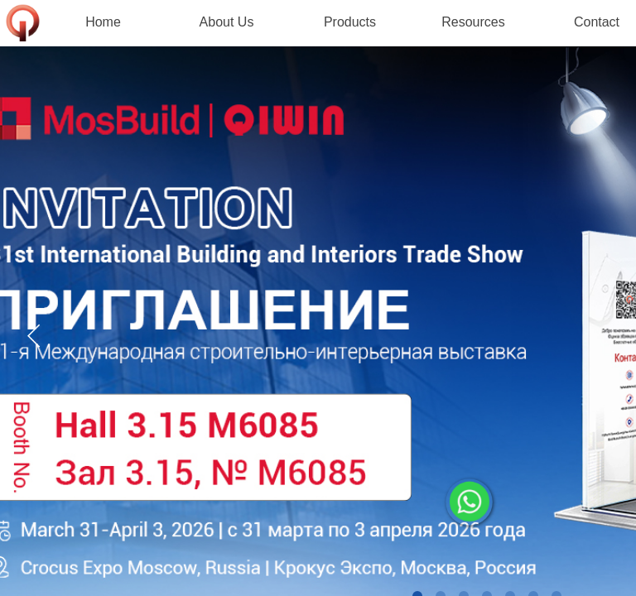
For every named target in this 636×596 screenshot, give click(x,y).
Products (350, 22)
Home (103, 22)
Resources (472, 22)
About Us (227, 22)
